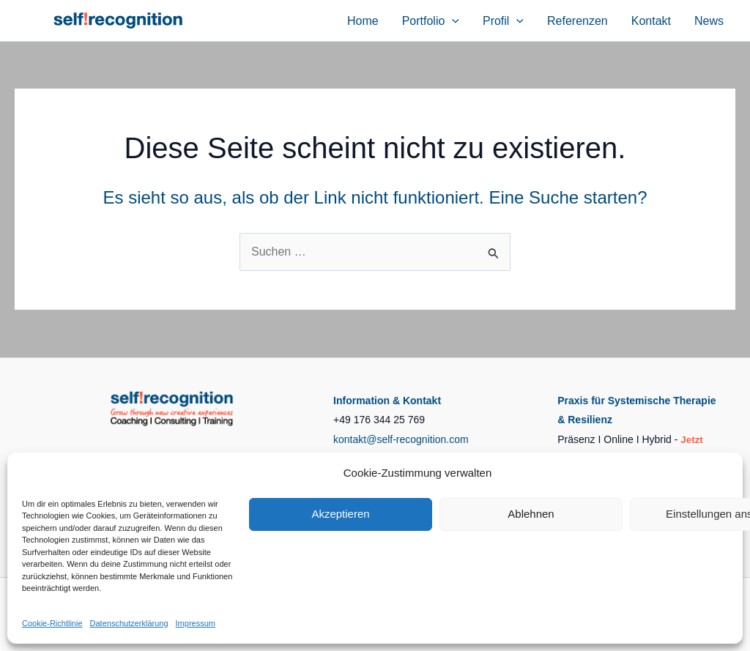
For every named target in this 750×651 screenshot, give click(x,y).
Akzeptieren (340, 513)
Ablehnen (531, 513)
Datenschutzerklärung (129, 623)
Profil (503, 21)
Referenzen (577, 21)
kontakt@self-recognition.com (401, 439)
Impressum (195, 623)
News (709, 21)
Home (363, 21)
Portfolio (430, 21)
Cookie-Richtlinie (52, 623)
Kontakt (651, 21)
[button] (452, 21)
